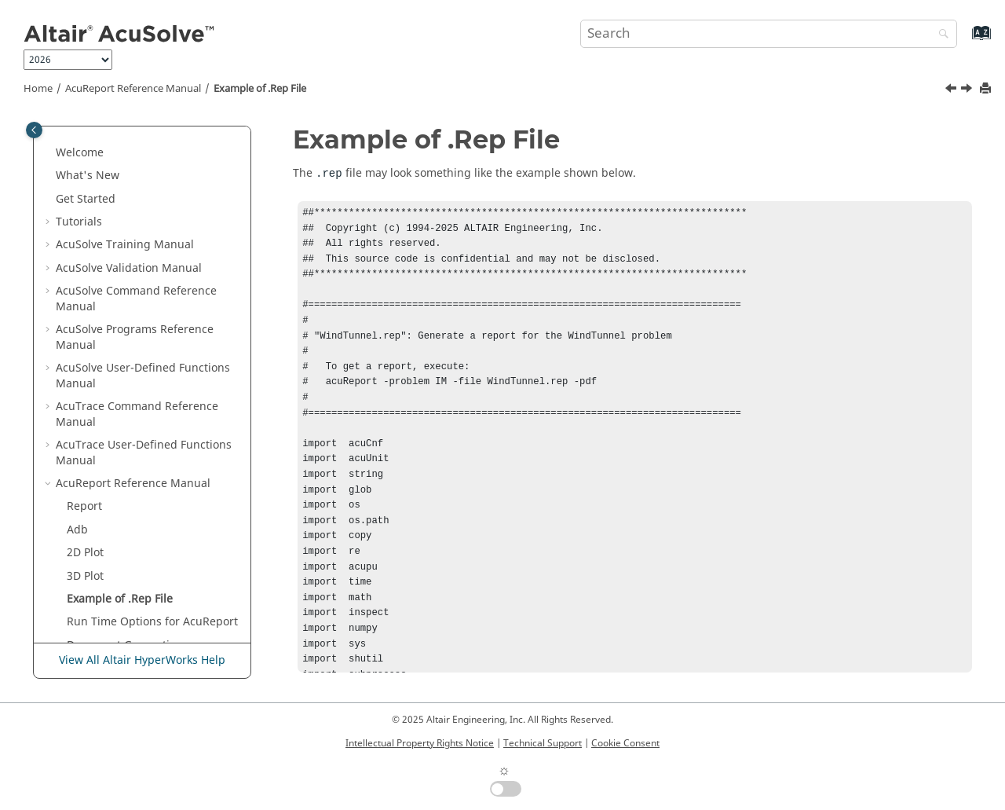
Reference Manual (133, 89)
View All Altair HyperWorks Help (142, 660)
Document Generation (125, 372)
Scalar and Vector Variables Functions (138, 564)
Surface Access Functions (133, 487)
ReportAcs (93, 418)
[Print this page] (987, 89)
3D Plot (85, 303)
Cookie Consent (625, 743)
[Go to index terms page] (964, 40)
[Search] (940, 35)
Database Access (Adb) (152, 441)
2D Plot (85, 279)
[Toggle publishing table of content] (34, 130)
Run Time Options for (152, 348)
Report (84, 233)
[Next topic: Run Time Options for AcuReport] (968, 90)
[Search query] (768, 34)
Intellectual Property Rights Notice (419, 743)
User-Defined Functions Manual (144, 179)
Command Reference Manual (137, 141)
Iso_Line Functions (115, 633)
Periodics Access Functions (137, 510)
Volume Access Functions (133, 464)
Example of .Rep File (260, 89)
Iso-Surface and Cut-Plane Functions (135, 603)
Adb (77, 256)
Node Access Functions (127, 534)
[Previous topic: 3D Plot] (952, 90)
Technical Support (542, 743)
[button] (49, 133)
